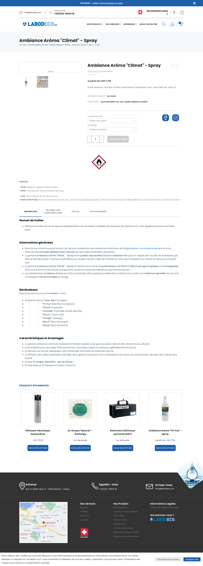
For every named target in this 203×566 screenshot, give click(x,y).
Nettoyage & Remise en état (125, 531)
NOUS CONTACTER (148, 24)
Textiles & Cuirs (120, 519)
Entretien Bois (119, 523)
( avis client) (107, 71)
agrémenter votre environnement (144, 248)
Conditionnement (95, 116)
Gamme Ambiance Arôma (59, 45)
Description (30, 211)
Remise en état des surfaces (126, 535)
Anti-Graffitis (118, 515)
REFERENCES (129, 24)
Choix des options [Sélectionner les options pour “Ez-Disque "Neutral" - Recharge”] (80, 448)
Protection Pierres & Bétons (125, 511)
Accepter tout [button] (193, 559)
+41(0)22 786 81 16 (64, 13)
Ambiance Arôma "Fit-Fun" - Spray (177, 65)
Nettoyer (84, 507)
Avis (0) (75, 211)
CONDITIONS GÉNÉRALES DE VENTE (164, 507)
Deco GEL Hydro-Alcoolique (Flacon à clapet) (173, 65)
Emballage (92, 125)
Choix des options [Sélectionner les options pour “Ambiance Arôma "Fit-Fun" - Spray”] (165, 448)
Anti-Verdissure (120, 507)
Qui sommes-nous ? (157, 12)
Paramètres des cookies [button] (170, 559)
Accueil (22, 45)
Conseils (84, 519)
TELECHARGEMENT (98, 211)
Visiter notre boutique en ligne (107, 3)
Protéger (84, 511)
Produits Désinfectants (123, 527)
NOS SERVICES (112, 24)
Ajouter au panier (118, 139)
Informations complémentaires (53, 211)
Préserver (84, 515)
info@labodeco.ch (32, 12)
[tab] (30, 211)
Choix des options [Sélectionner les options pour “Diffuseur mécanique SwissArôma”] (37, 448)
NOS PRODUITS (94, 24)
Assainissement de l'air (38, 45)
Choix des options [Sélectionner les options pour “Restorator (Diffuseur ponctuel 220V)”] (122, 448)
